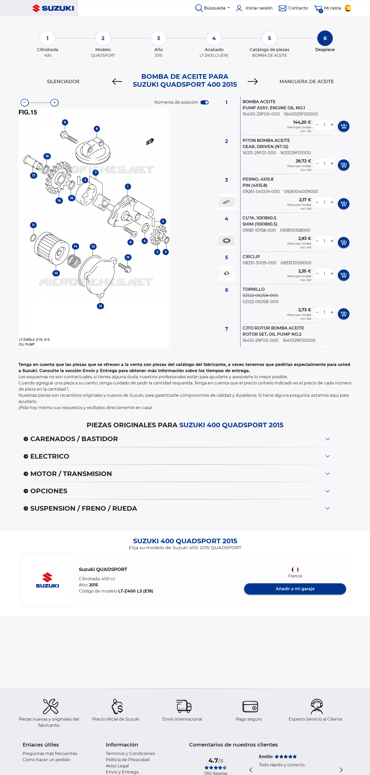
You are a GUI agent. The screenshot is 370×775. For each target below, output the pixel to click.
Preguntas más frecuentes (50, 753)
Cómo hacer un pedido (46, 759)
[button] (47, 580)
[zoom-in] (54, 102)
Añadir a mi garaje (295, 588)
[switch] (204, 102)
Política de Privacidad (128, 759)
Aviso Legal (117, 765)
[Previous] (117, 81)
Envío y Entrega (122, 772)
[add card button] (343, 126)
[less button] (317, 125)
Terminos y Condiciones (130, 753)
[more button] (332, 125)
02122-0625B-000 (261, 301)
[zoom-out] (25, 102)
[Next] (252, 81)
